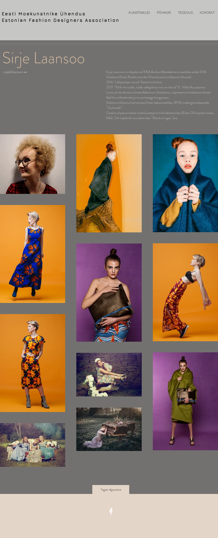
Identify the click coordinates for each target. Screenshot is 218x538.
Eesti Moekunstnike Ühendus (44, 13)
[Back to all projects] (109, 501)
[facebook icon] (111, 511)
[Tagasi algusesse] (110, 489)
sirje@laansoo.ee (15, 71)
